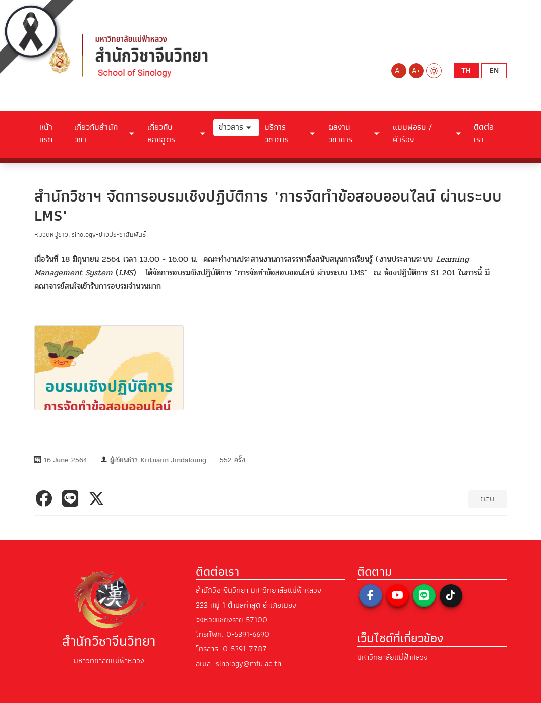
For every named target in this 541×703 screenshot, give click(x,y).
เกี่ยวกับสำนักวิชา (96, 133)
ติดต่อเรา (484, 133)
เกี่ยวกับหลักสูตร (161, 133)
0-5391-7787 (245, 649)
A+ (416, 71)
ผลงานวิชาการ (340, 133)
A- (398, 71)
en (494, 71)
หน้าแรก (45, 133)
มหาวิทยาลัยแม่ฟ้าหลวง (392, 657)
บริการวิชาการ (276, 133)
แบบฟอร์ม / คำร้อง (412, 133)
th (466, 71)
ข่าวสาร (231, 127)
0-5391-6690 (247, 634)
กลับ (487, 499)
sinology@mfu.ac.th (248, 664)
